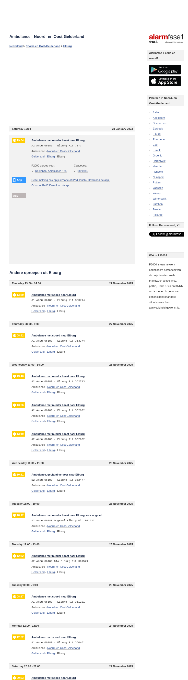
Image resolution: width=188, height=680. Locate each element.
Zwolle (157, 209)
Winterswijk (159, 198)
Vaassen (158, 187)
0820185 (83, 170)
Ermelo (157, 150)
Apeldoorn (159, 117)
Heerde (157, 166)
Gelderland (38, 156)
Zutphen (158, 204)
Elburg (67, 46)
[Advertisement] (72, 86)
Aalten (156, 112)
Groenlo (157, 155)
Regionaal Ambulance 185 (50, 170)
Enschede (159, 139)
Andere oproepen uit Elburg (35, 273)
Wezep (157, 193)
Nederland (16, 46)
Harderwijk (159, 160)
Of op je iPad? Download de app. (51, 185)
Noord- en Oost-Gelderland (43, 46)
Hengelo (158, 171)
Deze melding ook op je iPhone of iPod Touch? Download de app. (70, 180)
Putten (157, 182)
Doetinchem (160, 123)
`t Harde (158, 214)
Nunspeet (158, 177)
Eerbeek (158, 128)
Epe (155, 144)
